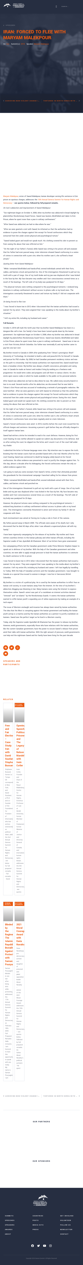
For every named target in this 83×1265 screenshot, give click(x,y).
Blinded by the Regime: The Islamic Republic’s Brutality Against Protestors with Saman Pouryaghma (11, 944)
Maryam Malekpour (41, 44)
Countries (38, 1216)
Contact (64, 1234)
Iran (7, 44)
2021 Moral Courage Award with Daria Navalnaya (21, 934)
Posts (36, 1220)
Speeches (10, 1220)
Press (36, 1230)
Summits (9, 1216)
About (8, 1234)
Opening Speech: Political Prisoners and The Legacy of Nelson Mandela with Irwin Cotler (21, 745)
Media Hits (38, 1225)
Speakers (10, 1225)
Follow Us (65, 1225)
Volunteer (65, 1220)
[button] (56, 6)
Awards (9, 1230)
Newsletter (66, 1230)
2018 (23, 44)
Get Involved (67, 1216)
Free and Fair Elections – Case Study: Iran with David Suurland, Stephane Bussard (10, 745)
